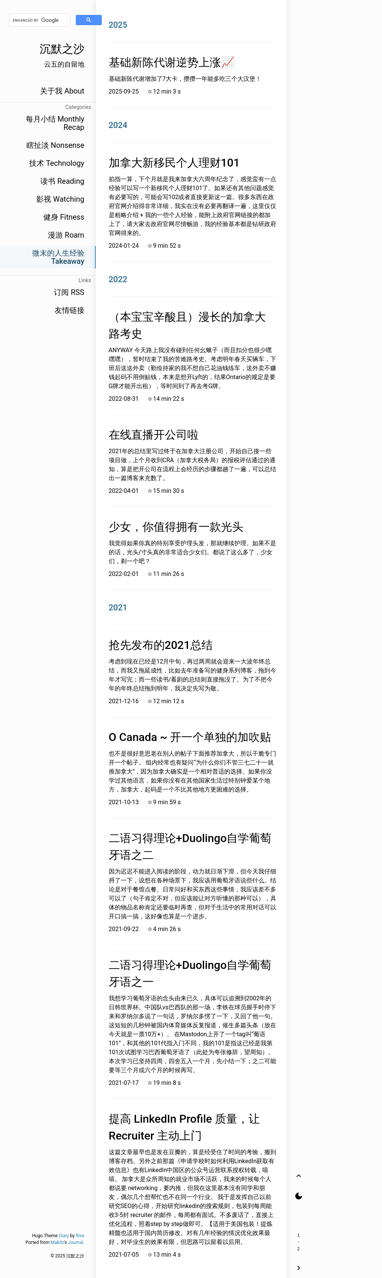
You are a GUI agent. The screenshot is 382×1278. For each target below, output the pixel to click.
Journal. (76, 1242)
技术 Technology (56, 163)
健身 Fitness (63, 217)
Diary (64, 1235)
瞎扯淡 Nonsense (55, 145)
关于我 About (62, 90)
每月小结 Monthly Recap (55, 123)
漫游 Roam (66, 235)
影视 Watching (60, 199)
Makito (57, 1242)
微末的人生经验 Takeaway (58, 257)
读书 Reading (62, 181)
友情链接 (69, 310)
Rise (80, 1235)
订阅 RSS (69, 292)
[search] (40, 20)
